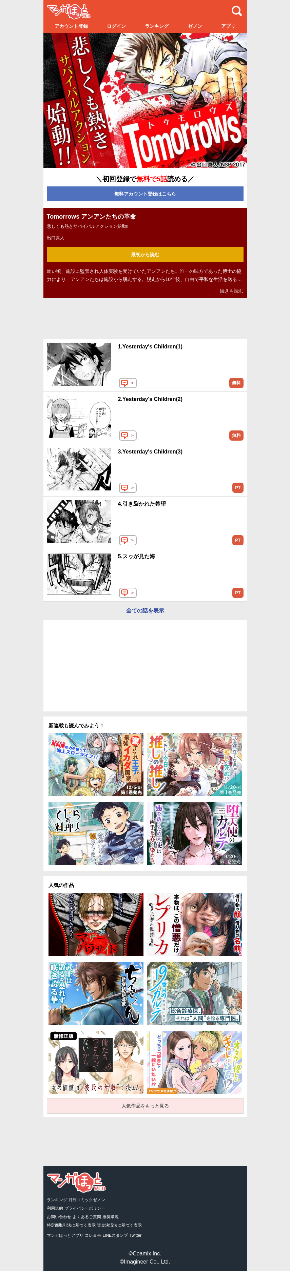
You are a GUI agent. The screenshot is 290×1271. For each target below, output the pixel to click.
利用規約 (55, 1208)
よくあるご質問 (87, 1216)
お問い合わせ (59, 1216)
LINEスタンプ (115, 1235)
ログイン (116, 26)
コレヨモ (93, 1235)
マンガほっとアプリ (65, 1235)
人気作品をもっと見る (145, 1106)
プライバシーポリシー (84, 1208)
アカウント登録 (71, 26)
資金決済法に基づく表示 (119, 1225)
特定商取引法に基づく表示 (71, 1225)
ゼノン (195, 26)
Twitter (135, 1235)
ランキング (157, 26)
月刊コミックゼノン (87, 1199)
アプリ (228, 26)
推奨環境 (110, 1216)
